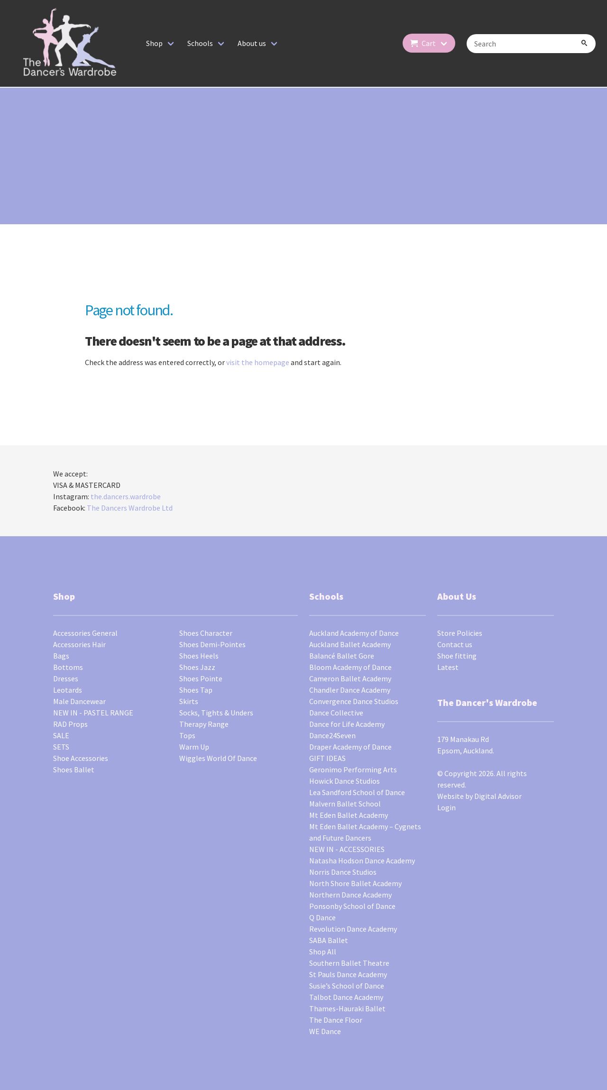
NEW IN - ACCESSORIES (347, 849)
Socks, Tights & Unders (216, 712)
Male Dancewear (79, 701)
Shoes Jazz (197, 667)
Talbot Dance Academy (346, 997)
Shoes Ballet (73, 769)
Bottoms (68, 667)
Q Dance (322, 917)
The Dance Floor (335, 1020)
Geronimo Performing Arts (353, 769)
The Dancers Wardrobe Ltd (130, 508)
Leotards (67, 690)
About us (252, 43)
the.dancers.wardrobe (126, 496)
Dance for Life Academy (347, 724)
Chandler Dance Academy (349, 690)
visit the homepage (257, 362)
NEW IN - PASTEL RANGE (93, 712)
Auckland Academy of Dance (354, 633)
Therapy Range (204, 724)
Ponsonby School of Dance (352, 906)
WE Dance (325, 1031)
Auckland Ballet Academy (350, 644)
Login (446, 807)
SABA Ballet (328, 940)
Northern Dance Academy (350, 894)
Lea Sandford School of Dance (357, 792)
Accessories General (85, 633)
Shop (154, 43)
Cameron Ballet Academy (350, 678)
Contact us (454, 644)
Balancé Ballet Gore (341, 655)
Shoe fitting (457, 655)
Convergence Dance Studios (353, 701)
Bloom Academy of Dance (350, 667)
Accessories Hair (79, 644)
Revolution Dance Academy (353, 929)
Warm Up (194, 746)
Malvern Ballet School (345, 803)
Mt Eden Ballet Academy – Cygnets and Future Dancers (365, 832)
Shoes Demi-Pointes (212, 644)
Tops (187, 735)
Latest (448, 667)
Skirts (188, 701)
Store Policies (459, 633)
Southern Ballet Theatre (349, 963)
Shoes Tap (195, 690)
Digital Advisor (498, 796)
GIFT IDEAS (327, 758)
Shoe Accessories (80, 758)
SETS (61, 746)
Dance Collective (336, 712)
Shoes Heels (199, 655)
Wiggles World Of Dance (218, 758)
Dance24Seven (332, 735)
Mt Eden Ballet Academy (348, 815)
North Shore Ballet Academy (355, 883)
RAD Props (70, 724)
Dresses (65, 678)
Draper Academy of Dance (350, 746)
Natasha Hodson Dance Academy (362, 860)
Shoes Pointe (200, 678)
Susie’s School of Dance (346, 985)
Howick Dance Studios (344, 781)
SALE (61, 735)
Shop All (322, 951)
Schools (200, 43)
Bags (61, 655)
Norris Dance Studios (343, 872)
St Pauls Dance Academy (348, 974)
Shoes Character (205, 633)
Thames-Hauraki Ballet (347, 1008)
